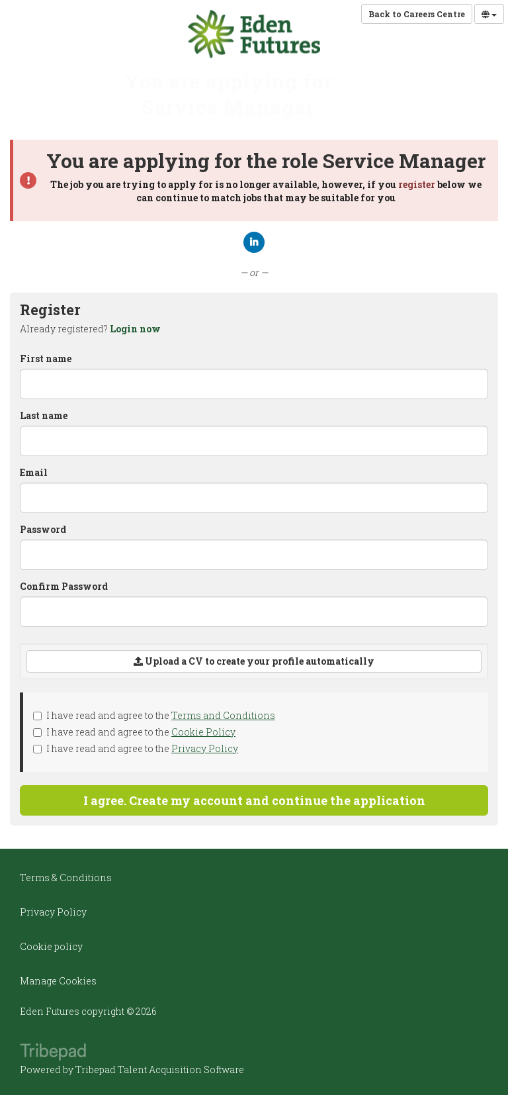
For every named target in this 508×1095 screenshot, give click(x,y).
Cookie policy (51, 946)
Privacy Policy (204, 748)
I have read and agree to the (154, 715)
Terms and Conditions (223, 715)
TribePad (53, 1053)
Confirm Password (64, 586)
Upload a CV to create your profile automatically (254, 661)
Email (34, 472)
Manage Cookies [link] (58, 981)
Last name (43, 415)
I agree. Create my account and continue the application (254, 800)
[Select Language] (489, 14)
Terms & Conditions (66, 877)
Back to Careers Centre (416, 14)
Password (43, 529)
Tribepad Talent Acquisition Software (159, 1069)
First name (45, 358)
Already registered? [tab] (90, 328)
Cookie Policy (203, 732)
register (416, 184)
